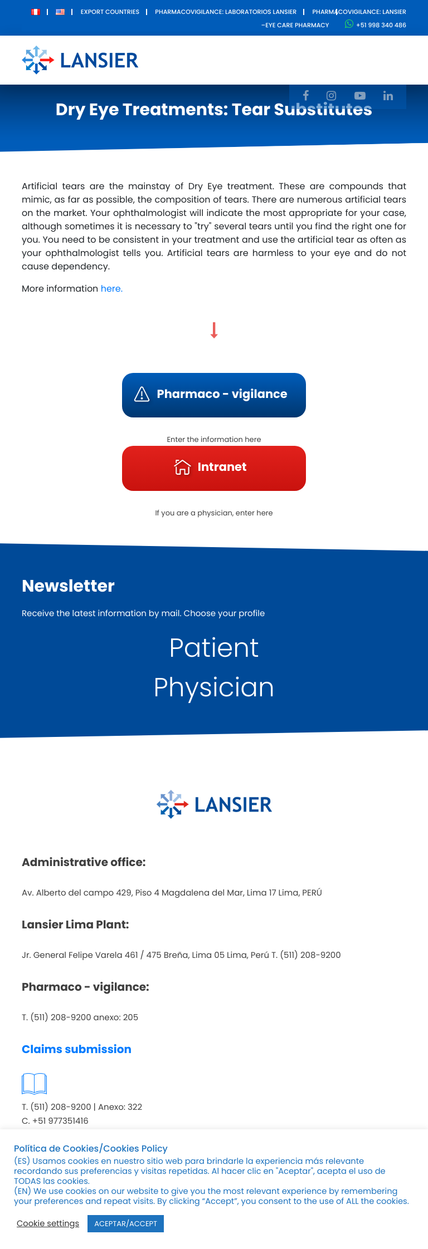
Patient (214, 648)
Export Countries (110, 11)
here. (112, 288)
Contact (361, 52)
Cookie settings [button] (48, 1224)
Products (228, 52)
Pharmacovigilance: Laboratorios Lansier (225, 11)
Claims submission (77, 1049)
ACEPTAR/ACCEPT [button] (125, 1223)
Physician (214, 688)
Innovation (295, 52)
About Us (172, 59)
